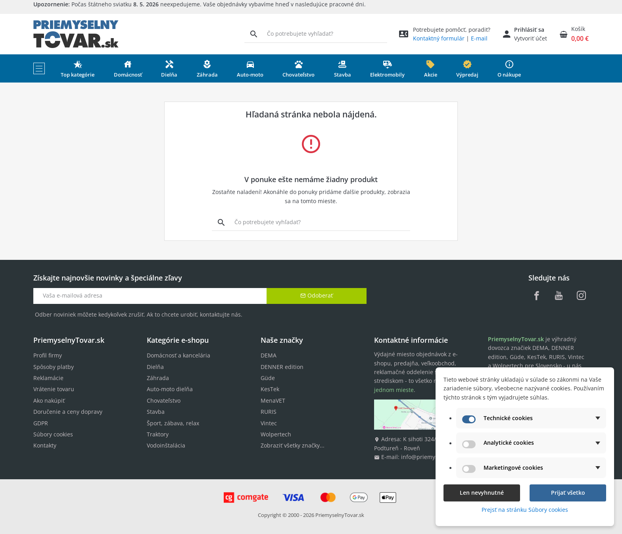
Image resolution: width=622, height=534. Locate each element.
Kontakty (44, 445)
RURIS (268, 411)
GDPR (40, 423)
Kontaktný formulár (439, 38)
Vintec (269, 423)
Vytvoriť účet (530, 38)
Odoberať (316, 295)
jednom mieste (394, 390)
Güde (268, 378)
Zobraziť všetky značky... (292, 445)
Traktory (158, 434)
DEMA (268, 355)
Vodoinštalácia (166, 445)
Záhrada (158, 378)
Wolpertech (276, 434)
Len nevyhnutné (482, 492)
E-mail (479, 38)
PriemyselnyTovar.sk (339, 515)
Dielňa (155, 367)
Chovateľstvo (163, 400)
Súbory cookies (53, 434)
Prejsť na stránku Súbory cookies (525, 509)
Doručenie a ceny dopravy (67, 411)
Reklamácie (48, 378)
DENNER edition (282, 367)
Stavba (156, 411)
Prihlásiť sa (529, 29)
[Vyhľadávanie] (253, 33)
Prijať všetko (568, 492)
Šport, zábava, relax (173, 423)
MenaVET (273, 400)
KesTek (270, 389)
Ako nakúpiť (49, 400)
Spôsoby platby (53, 367)
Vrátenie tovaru (53, 389)
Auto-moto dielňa (170, 389)
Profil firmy (47, 355)
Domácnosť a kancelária (178, 355)
